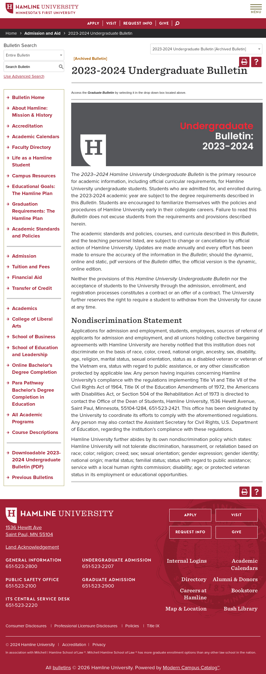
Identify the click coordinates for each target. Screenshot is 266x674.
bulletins (62, 667)
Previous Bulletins (32, 477)
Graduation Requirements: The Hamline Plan (33, 211)
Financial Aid (27, 277)
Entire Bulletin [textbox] (18, 55)
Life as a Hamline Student (32, 161)
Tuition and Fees (31, 266)
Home (11, 33)
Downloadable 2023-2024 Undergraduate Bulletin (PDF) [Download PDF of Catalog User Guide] (36, 459)
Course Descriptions (35, 432)
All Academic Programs (27, 418)
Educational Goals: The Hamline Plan (33, 190)
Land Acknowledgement (32, 547)
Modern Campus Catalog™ (191, 667)
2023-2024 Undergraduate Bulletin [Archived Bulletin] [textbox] (199, 49)
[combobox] (206, 49)
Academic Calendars (35, 136)
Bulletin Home (28, 97)
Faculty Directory (31, 147)
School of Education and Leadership (35, 351)
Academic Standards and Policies (36, 232)
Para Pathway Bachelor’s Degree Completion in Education (33, 393)
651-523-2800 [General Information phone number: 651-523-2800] (21, 566)
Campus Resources (34, 175)
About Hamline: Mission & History (32, 111)
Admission (24, 256)
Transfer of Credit (32, 288)
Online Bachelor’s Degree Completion (34, 368)
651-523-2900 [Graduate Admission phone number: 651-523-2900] (98, 586)
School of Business (33, 336)
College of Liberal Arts (32, 322)
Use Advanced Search (24, 76)
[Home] (42, 9)
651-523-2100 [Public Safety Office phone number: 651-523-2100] (21, 586)
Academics (24, 308)
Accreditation (27, 126)
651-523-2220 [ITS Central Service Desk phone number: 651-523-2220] (22, 605)
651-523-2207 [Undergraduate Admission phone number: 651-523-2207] (98, 566)
